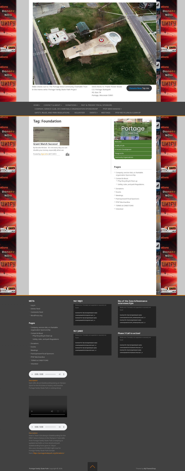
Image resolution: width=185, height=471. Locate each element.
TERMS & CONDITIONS (125, 205)
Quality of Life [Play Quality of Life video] (119, 146)
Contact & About (52, 105)
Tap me (139, 88)
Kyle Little (44, 154)
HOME (36, 105)
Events (93, 112)
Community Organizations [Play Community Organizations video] (124, 157)
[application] (92, 314)
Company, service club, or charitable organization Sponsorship (66, 109)
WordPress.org (36, 315)
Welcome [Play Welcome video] (118, 142)
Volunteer (79, 112)
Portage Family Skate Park (39, 468)
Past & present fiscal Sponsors (96, 105)
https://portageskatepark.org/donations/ (48, 453)
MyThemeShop (150, 468)
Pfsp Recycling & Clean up (128, 112)
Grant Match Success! (45, 143)
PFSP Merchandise (111, 109)
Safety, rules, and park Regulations (52, 112)
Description (33, 380)
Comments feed (37, 312)
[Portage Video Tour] (133, 129)
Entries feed (35, 309)
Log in (33, 305)
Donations (70, 105)
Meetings (105, 112)
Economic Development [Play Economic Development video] (123, 149)
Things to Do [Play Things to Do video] (119, 153)
